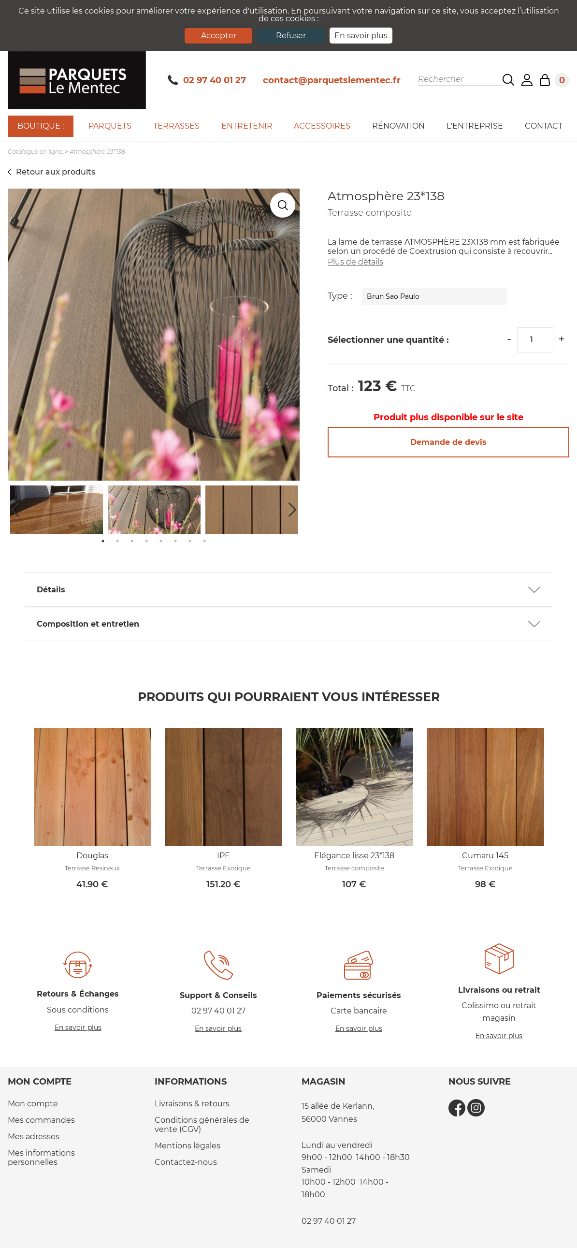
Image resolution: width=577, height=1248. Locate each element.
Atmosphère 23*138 (97, 151)
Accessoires (322, 126)
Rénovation (398, 126)
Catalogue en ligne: (35, 151)
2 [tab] (117, 541)
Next (292, 509)
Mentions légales (187, 1145)
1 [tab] (103, 541)
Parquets (109, 126)
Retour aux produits (55, 171)
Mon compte (33, 1103)
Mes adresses (33, 1136)
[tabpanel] (154, 509)
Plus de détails (355, 261)
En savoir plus (361, 35)
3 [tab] (132, 541)
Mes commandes (41, 1120)
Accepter (218, 35)
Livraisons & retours (192, 1103)
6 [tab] (175, 541)
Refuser (291, 35)
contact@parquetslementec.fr (332, 80)
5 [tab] (161, 541)
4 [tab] (146, 541)
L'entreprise (475, 126)
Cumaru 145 (485, 855)
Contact (544, 126)
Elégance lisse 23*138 (354, 855)
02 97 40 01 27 (207, 80)
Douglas (92, 855)
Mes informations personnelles (41, 1157)
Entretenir (247, 126)
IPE (223, 855)
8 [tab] (204, 541)
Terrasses (176, 126)
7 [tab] (190, 541)
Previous (15, 509)
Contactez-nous (186, 1162)
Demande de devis (448, 442)
